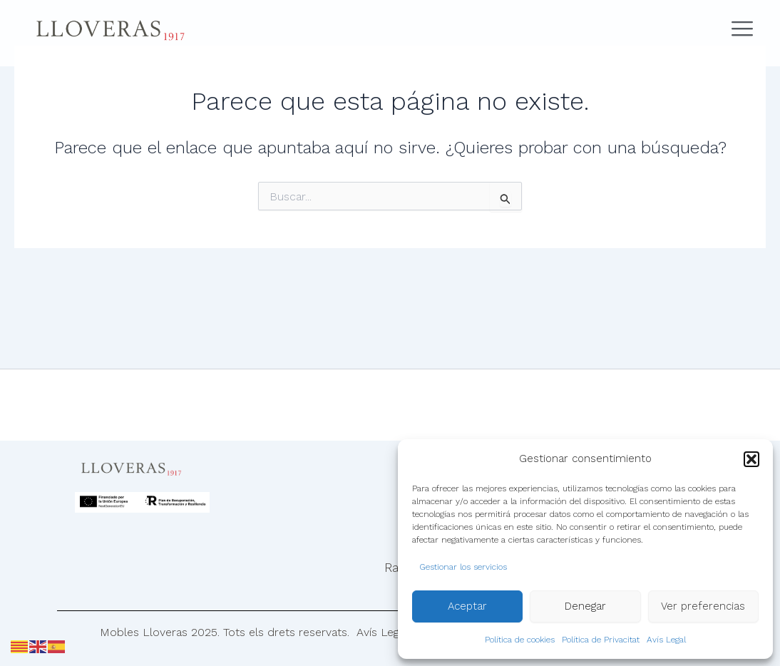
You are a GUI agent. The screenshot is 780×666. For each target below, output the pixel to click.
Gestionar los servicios (463, 567)
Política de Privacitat (601, 640)
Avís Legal (666, 640)
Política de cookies (520, 640)
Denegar (585, 606)
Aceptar (467, 606)
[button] (751, 459)
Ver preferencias (703, 606)
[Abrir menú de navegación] (738, 29)
